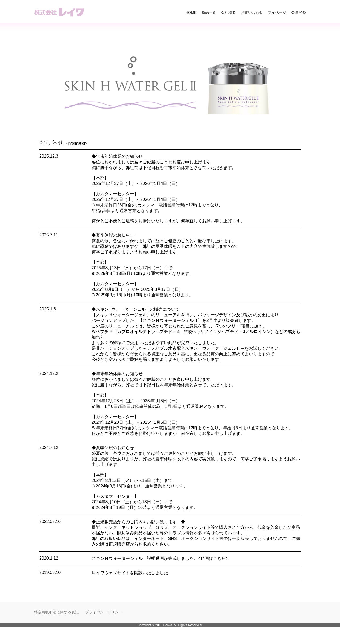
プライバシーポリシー (103, 612)
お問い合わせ (252, 12)
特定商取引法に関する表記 (56, 612)
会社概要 (228, 12)
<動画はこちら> (213, 558)
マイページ (277, 12)
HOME (191, 12)
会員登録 (298, 12)
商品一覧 (208, 12)
